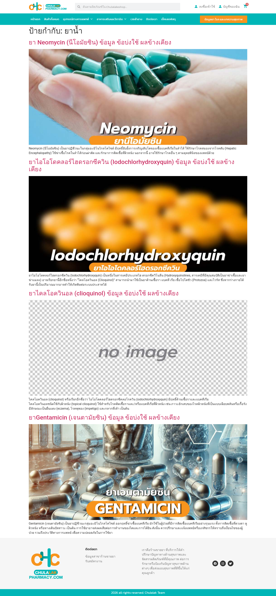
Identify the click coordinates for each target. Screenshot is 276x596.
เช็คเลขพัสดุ (168, 19)
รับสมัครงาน (93, 561)
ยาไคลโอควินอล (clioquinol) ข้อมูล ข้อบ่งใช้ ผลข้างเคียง (104, 293)
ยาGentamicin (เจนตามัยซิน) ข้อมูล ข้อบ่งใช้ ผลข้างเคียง (104, 417)
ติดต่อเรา (151, 19)
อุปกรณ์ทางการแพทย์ (78, 19)
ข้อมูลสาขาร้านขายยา (100, 556)
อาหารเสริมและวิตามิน (112, 19)
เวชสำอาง (136, 19)
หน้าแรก (35, 19)
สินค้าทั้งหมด (51, 19)
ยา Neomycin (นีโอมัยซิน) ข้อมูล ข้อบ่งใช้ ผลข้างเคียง (100, 42)
